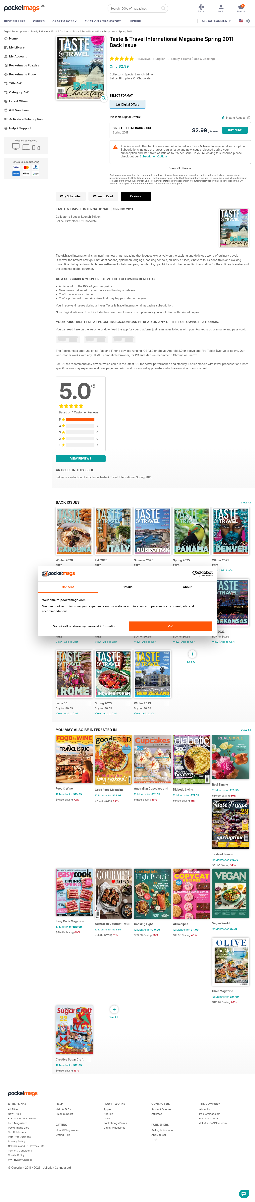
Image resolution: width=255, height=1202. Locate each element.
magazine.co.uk (209, 1147)
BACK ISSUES (68, 502)
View (59, 646)
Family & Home (39, 31)
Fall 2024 (103, 636)
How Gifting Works (67, 1158)
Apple (107, 1138)
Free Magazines (17, 1151)
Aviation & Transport (102, 21)
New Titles (14, 1142)
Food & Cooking (60, 31)
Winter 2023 (64, 783)
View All (246, 502)
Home (11, 38)
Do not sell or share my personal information (84, 626)
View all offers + (180, 168)
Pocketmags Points (115, 1151)
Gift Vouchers (16, 110)
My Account (15, 56)
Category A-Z (16, 92)
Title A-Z (13, 83)
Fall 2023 (103, 710)
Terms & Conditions (20, 1179)
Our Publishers (17, 1160)
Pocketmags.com (209, 1142)
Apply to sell (158, 1163)
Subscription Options (154, 156)
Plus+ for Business (19, 1165)
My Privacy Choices (20, 1188)
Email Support (64, 1142)
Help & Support (17, 128)
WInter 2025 (64, 636)
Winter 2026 (64, 562)
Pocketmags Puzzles (21, 65)
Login (154, 1168)
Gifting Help (63, 1163)
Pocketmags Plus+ (20, 74)
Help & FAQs (63, 1138)
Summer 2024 (147, 636)
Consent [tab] (68, 586)
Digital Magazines (114, 1156)
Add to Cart (71, 646)
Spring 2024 (186, 636)
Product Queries (161, 1138)
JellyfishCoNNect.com (213, 1151)
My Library (14, 47)
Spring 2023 (186, 710)
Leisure (135, 21)
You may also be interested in (86, 810)
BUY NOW (235, 130)
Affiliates (156, 1142)
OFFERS (39, 21)
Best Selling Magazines (22, 1147)
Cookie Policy (16, 1183)
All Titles (13, 1138)
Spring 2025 (186, 562)
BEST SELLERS (14, 21)
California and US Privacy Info (26, 1174)
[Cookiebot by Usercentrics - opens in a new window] (195, 574)
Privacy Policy (16, 1170)
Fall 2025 (103, 562)
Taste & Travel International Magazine (94, 31)
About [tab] (187, 586)
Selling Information (162, 1158)
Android (108, 1142)
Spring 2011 (125, 31)
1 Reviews (144, 58)
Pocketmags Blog (18, 1156)
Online (107, 1147)
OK (170, 626)
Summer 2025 (147, 562)
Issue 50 (143, 710)
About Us (205, 1138)
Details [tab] (127, 586)
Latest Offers (16, 101)
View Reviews (80, 458)
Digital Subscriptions (15, 31)
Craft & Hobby (64, 21)
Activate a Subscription (23, 119)
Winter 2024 (64, 710)
